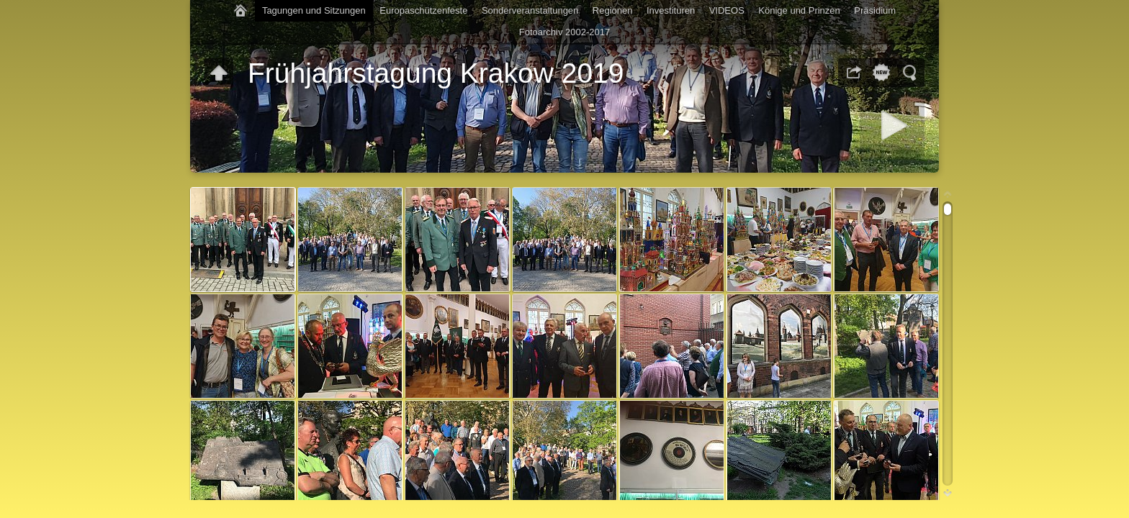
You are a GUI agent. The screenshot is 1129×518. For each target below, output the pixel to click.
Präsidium (875, 10)
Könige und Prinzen (799, 10)
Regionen (613, 10)
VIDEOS (727, 10)
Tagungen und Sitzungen (314, 10)
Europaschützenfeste (423, 10)
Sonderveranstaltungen (530, 10)
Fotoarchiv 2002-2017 (564, 32)
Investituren (671, 10)
